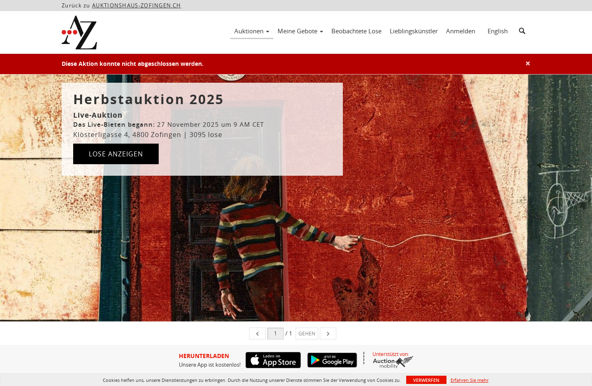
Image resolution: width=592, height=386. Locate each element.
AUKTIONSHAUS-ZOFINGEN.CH (136, 5)
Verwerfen (426, 380)
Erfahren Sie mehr (469, 380)
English (498, 31)
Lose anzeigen (116, 153)
